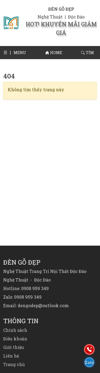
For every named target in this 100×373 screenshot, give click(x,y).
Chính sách (15, 330)
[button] (7, 52)
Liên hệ (11, 356)
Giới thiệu (13, 347)
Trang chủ (14, 364)
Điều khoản (15, 338)
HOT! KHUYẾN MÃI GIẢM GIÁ (61, 26)
